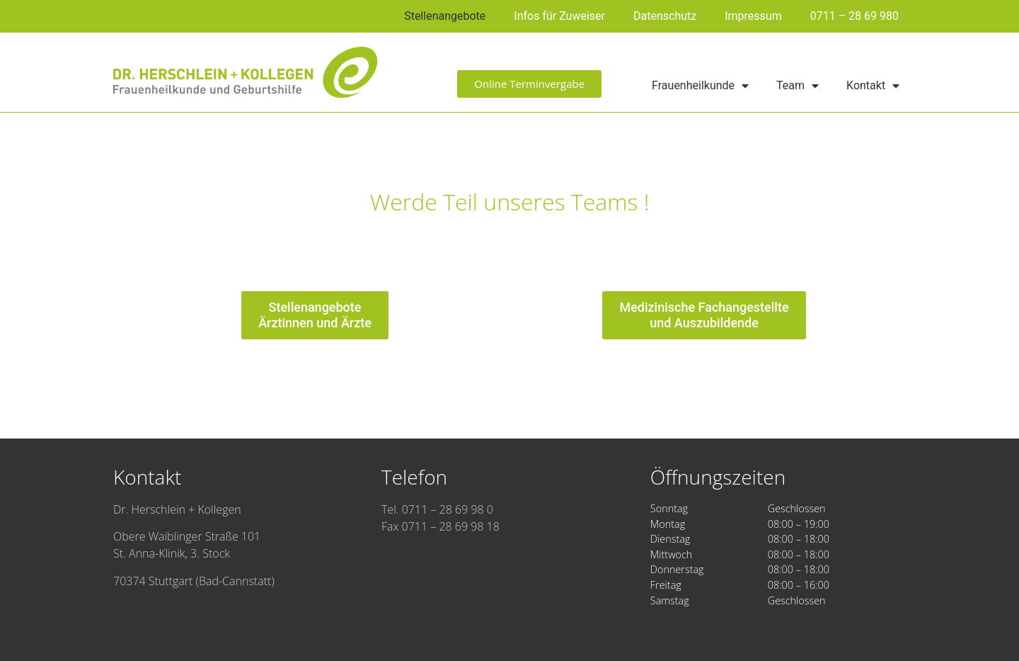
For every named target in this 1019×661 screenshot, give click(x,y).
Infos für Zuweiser (559, 16)
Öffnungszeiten (717, 476)
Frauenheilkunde (700, 86)
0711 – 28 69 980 (854, 16)
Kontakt (872, 86)
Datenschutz (664, 16)
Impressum (753, 16)
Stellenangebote (444, 16)
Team (797, 86)
